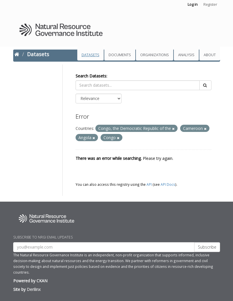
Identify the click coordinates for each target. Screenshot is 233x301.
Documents (120, 54)
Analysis (186, 54)
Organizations (154, 54)
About (210, 54)
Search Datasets (91, 76)
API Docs (168, 184)
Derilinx (34, 289)
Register (210, 4)
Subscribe (207, 247)
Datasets (90, 54)
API (149, 184)
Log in (193, 4)
